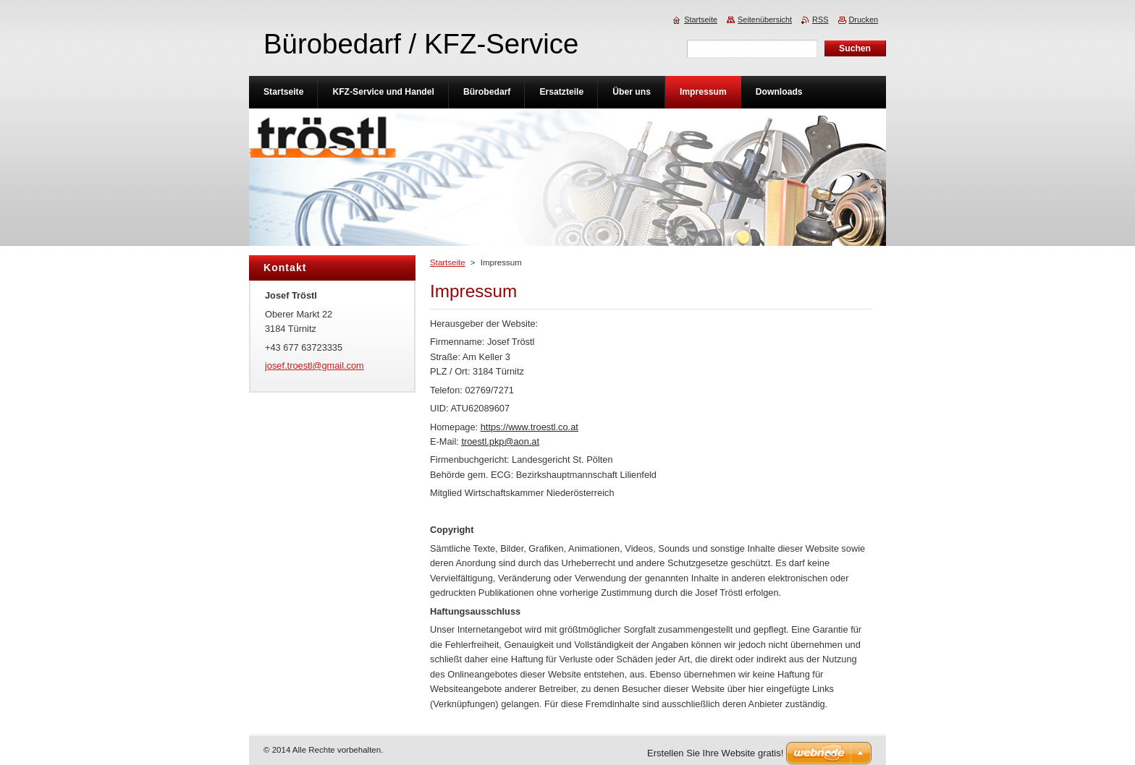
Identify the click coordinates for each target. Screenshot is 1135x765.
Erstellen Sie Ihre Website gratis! (715, 753)
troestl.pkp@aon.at (500, 441)
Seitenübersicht (765, 19)
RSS (820, 19)
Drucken (864, 19)
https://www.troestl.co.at (529, 427)
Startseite (447, 262)
